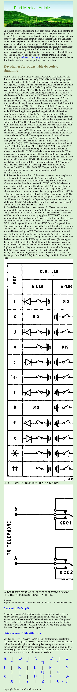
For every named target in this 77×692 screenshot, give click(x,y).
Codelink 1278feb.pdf (16, 608)
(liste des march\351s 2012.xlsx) (22, 633)
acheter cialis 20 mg (30, 57)
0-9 (63, 681)
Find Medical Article (32, 7)
